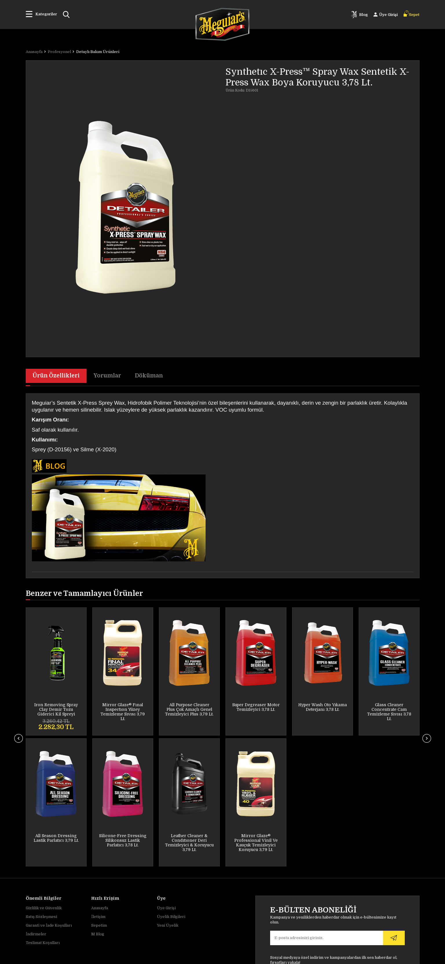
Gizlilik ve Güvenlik (44, 784)
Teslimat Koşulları (43, 818)
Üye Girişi (166, 784)
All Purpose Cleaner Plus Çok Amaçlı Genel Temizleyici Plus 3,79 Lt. (122, 710)
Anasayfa (99, 784)
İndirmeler (36, 810)
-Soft (189, 957)
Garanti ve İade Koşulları (49, 801)
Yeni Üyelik (167, 801)
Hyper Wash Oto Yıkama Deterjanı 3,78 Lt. (256, 707)
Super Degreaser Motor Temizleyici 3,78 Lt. (189, 707)
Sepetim (99, 801)
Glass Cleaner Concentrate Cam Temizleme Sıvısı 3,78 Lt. (323, 712)
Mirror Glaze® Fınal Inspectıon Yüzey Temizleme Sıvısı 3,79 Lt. (56, 712)
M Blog (97, 810)
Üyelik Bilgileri (171, 792)
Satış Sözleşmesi (41, 792)
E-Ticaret (203, 957)
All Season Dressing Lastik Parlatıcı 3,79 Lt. (389, 707)
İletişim (98, 792)
